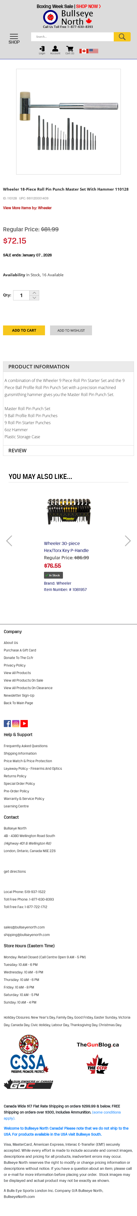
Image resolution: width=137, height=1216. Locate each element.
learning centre (16, 806)
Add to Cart (24, 332)
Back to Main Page (18, 703)
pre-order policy (16, 791)
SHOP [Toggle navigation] (14, 39)
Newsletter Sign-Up (19, 695)
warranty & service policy (24, 799)
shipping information (20, 753)
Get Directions (15, 871)
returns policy (15, 776)
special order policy (19, 784)
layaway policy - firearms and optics (33, 768)
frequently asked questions (26, 746)
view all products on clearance (28, 688)
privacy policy (15, 665)
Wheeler (45, 208)
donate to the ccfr (18, 658)
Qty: (7, 294)
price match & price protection (28, 761)
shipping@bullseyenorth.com (27, 935)
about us (11, 643)
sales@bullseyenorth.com (24, 927)
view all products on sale (23, 680)
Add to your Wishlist (71, 332)
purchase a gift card (20, 650)
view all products (17, 673)
